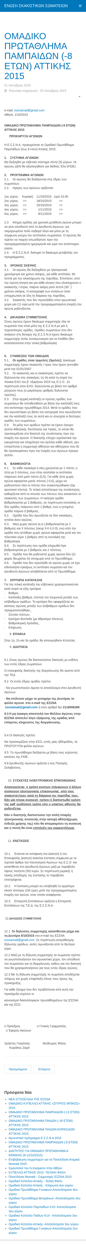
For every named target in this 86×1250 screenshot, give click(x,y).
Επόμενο (44, 1069)
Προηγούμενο (18, 1069)
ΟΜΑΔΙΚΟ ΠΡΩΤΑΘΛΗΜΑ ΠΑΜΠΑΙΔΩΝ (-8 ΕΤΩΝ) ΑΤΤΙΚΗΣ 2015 (38, 56)
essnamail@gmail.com (29, 110)
